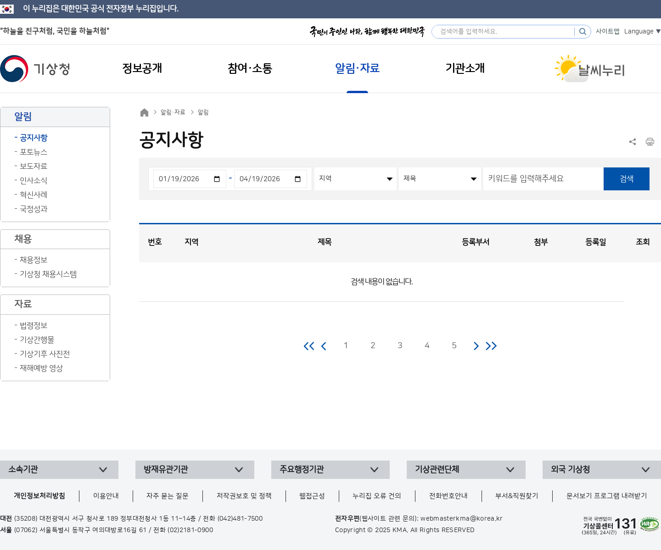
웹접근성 (312, 496)
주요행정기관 (302, 469)
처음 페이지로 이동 (309, 346)
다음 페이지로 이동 (476, 346)
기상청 (35, 69)
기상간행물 (37, 340)
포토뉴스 (33, 152)
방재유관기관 (166, 469)
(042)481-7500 (240, 518)
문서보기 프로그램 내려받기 (606, 496)
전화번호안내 (448, 496)
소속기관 (23, 469)
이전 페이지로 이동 (324, 346)
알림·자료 (173, 112)
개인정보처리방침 (39, 496)
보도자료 (33, 166)
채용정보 (33, 260)
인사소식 (33, 181)
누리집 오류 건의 (377, 496)
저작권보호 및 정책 (244, 496)
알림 (203, 112)
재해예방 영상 (41, 368)
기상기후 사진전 (45, 354)
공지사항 (33, 138)
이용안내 (106, 496)
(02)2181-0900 (190, 530)
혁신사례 (33, 195)
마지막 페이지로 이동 (491, 346)
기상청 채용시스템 (48, 274)
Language (639, 31)
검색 (626, 179)
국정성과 (33, 209)
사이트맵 (608, 31)
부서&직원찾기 (516, 496)
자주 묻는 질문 (167, 496)
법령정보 (33, 326)
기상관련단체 (437, 469)
